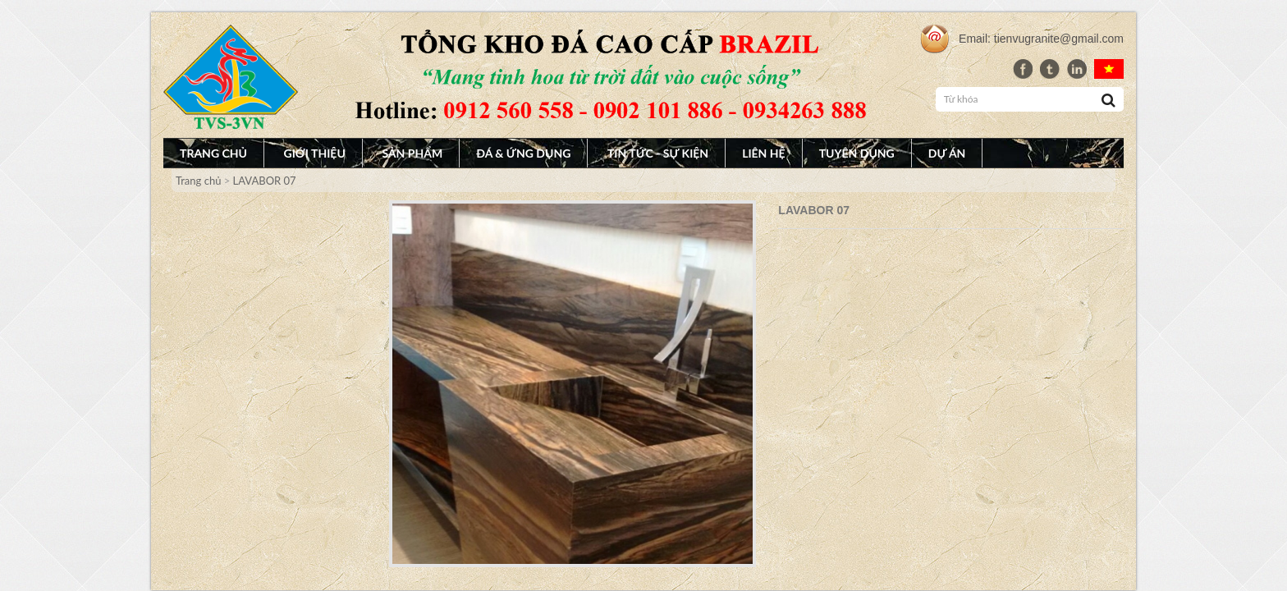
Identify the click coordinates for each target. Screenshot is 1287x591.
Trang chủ (213, 153)
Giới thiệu (315, 153)
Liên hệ (763, 153)
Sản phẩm (412, 153)
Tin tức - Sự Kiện (657, 153)
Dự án (947, 153)
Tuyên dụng (857, 153)
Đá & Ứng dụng (523, 153)
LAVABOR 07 (264, 180)
